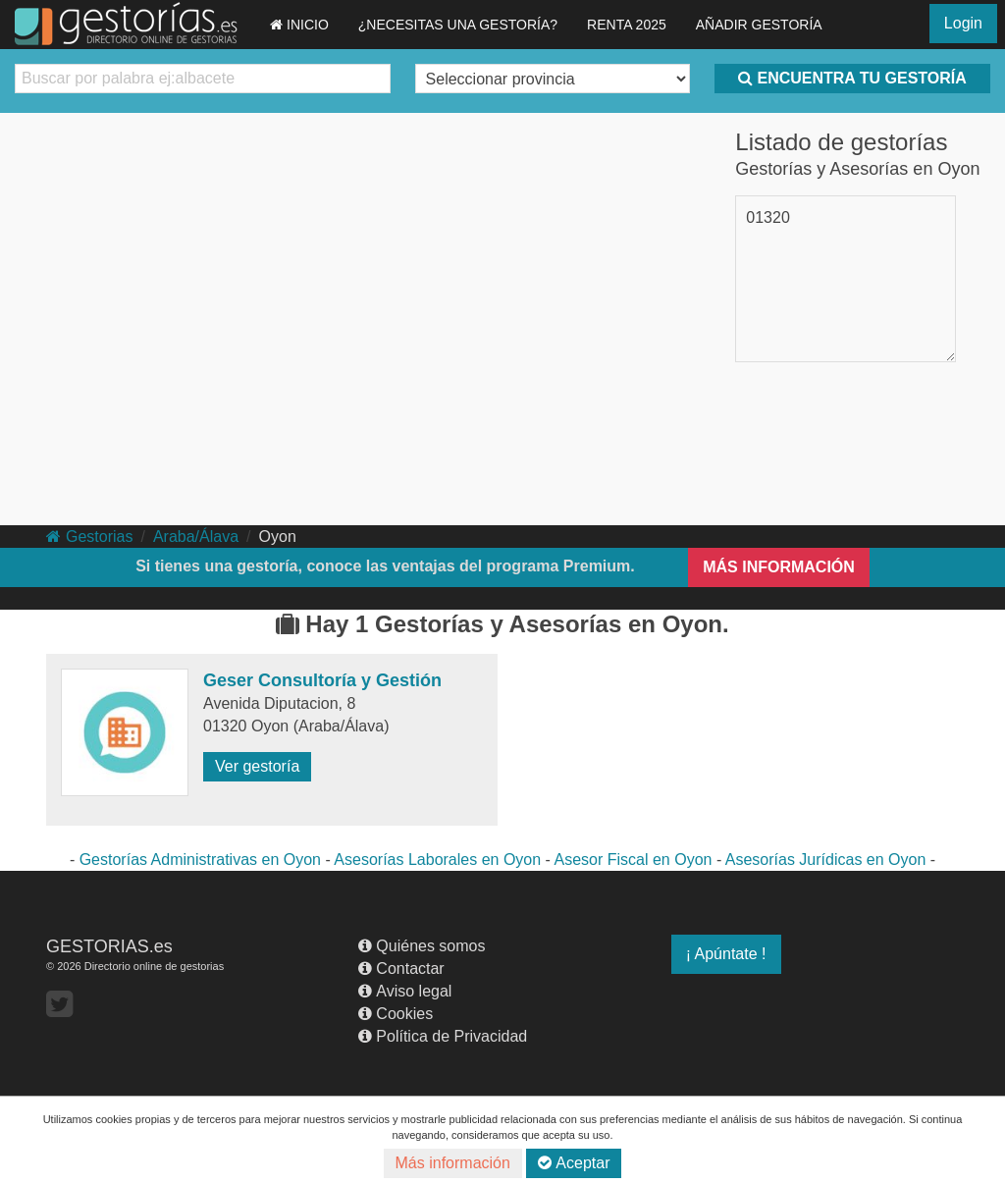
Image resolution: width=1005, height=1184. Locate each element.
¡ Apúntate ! (726, 953)
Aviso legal (404, 991)
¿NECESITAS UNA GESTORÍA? (457, 24)
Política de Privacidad (442, 1036)
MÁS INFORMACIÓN (779, 567)
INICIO (299, 24)
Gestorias (89, 536)
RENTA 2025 (626, 24)
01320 (768, 217)
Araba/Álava (195, 536)
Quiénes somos (421, 946)
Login (963, 23)
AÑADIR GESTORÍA (759, 24)
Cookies (395, 1013)
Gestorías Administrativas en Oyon (200, 859)
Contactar (401, 968)
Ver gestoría (257, 766)
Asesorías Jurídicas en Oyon (825, 859)
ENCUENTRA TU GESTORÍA (852, 78)
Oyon (277, 536)
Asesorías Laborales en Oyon (437, 859)
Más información (453, 1163)
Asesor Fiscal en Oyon (633, 859)
